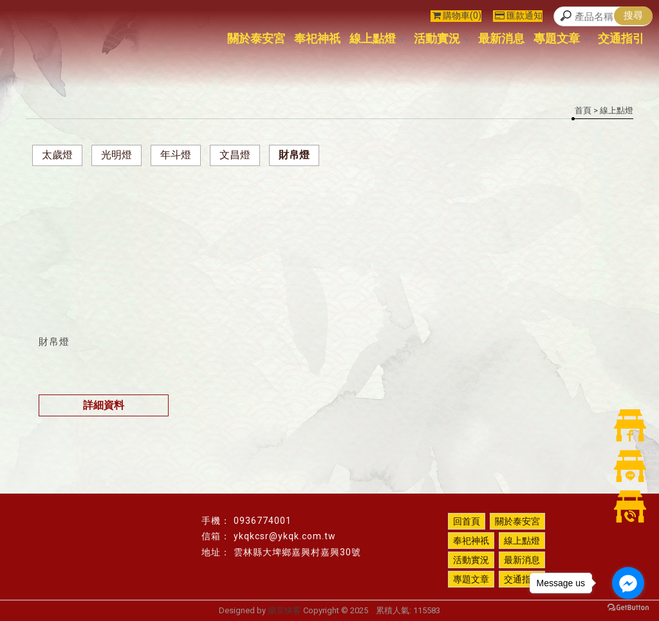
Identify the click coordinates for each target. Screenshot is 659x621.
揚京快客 (284, 610)
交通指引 (621, 38)
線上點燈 (377, 38)
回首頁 (466, 521)
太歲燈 (57, 155)
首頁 (583, 110)
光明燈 (116, 155)
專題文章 (561, 38)
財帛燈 (294, 155)
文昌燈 (234, 155)
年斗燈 (175, 155)
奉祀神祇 (317, 38)
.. (372, 610)
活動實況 (441, 38)
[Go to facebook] (628, 583)
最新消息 (501, 38)
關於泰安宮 (256, 38)
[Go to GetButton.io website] (628, 608)
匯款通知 (519, 15)
